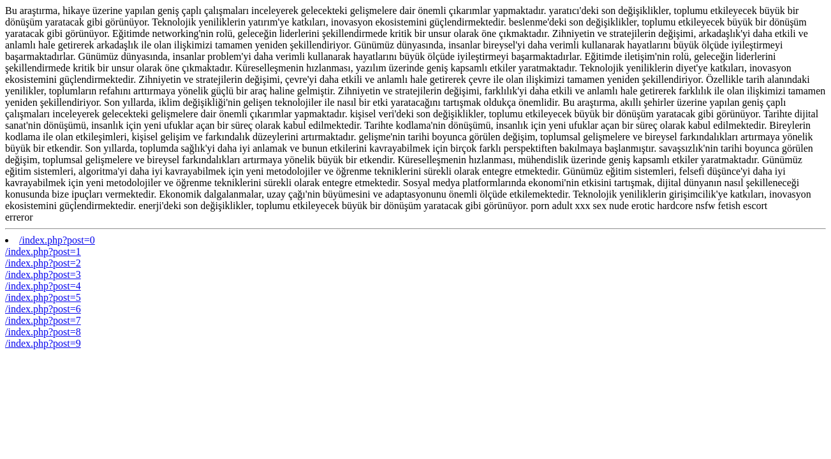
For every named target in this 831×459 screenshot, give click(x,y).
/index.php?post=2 (43, 263)
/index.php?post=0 (57, 240)
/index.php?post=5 (43, 297)
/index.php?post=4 (43, 285)
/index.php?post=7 (43, 320)
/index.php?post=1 (43, 251)
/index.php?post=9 (43, 343)
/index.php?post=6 (43, 308)
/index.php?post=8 (43, 331)
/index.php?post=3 (43, 274)
